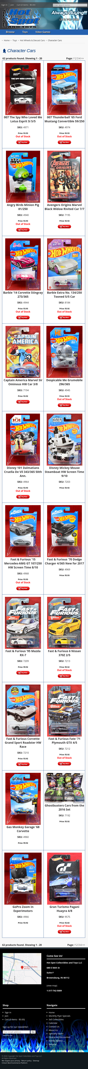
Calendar (53, 1023)
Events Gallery (55, 1040)
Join (12, 5)
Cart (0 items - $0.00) (26, 5)
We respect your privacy (11, 1060)
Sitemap (36, 1060)
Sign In (4, 5)
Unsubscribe (7, 1035)
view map (52, 985)
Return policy (26, 1060)
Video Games (43, 32)
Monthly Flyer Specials (59, 1016)
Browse (10, 32)
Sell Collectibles (56, 1019)
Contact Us (54, 1026)
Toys (25, 32)
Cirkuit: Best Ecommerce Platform (14, 1063)
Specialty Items (56, 1033)
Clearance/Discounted (59, 1037)
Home (52, 1012)
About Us (53, 1030)
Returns (52, 1044)
